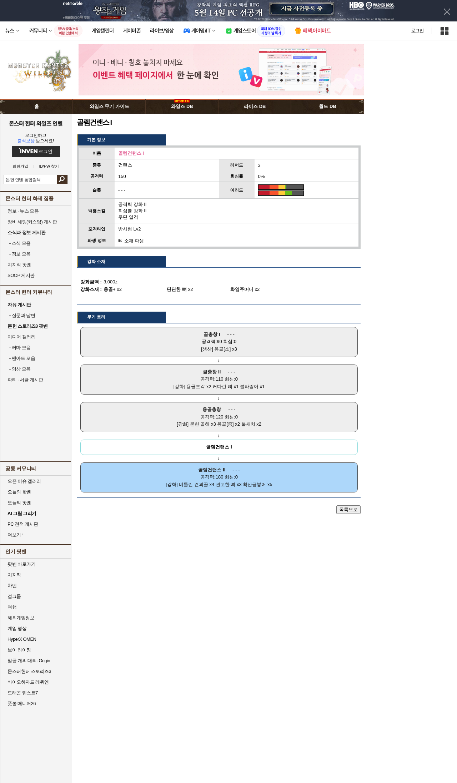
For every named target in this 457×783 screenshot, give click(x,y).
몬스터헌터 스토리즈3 (29, 671)
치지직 (14, 575)
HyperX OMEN (21, 639)
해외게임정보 (20, 617)
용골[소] (222, 349)
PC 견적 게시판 (22, 524)
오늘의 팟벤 (19, 502)
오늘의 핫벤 (19, 492)
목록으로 (348, 509)
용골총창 (211, 409)
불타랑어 (249, 386)
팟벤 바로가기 (21, 564)
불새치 (248, 424)
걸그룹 (14, 596)
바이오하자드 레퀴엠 (28, 682)
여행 (11, 607)
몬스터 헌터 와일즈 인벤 (36, 123)
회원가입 (20, 166)
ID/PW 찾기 (49, 166)
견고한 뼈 (226, 484)
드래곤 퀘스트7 (22, 692)
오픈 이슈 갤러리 (24, 481)
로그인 (417, 31)
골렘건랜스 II (211, 469)
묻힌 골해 (200, 424)
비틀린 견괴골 (193, 484)
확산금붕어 (254, 484)
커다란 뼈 (222, 386)
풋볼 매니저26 (21, 703)
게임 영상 (16, 628)
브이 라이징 (19, 650)
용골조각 (195, 386)
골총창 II (212, 372)
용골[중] (225, 424)
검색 (62, 179)
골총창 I (212, 334)
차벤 (11, 585)
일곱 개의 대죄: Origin (28, 660)
